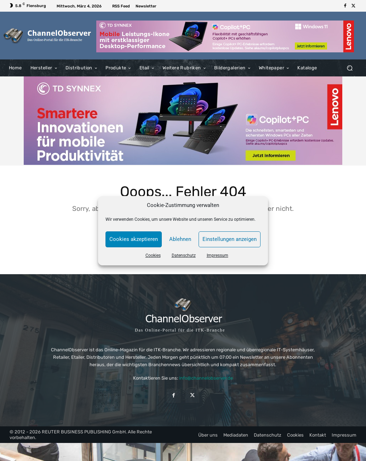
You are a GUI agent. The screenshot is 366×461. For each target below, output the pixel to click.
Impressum (217, 255)
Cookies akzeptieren (133, 239)
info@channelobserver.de (206, 378)
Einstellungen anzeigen (229, 239)
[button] (349, 68)
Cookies (153, 255)
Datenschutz (184, 255)
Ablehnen (180, 239)
